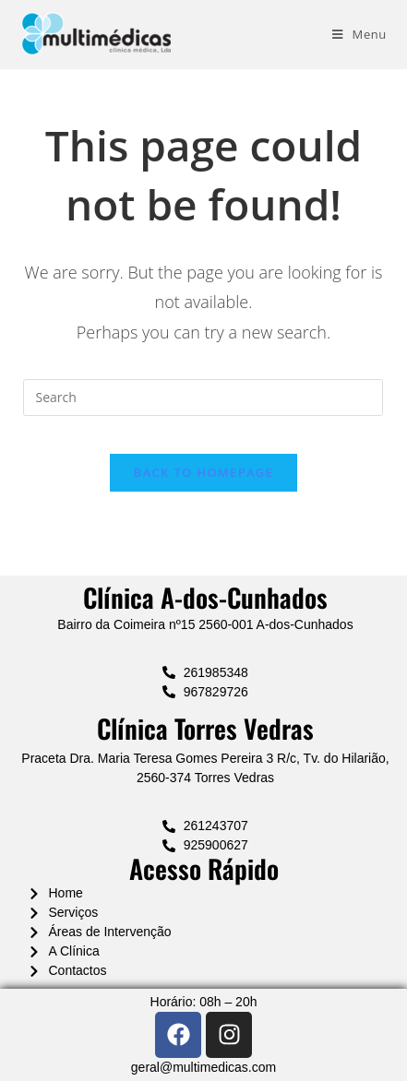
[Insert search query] (203, 397)
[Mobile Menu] (359, 34)
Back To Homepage (203, 472)
